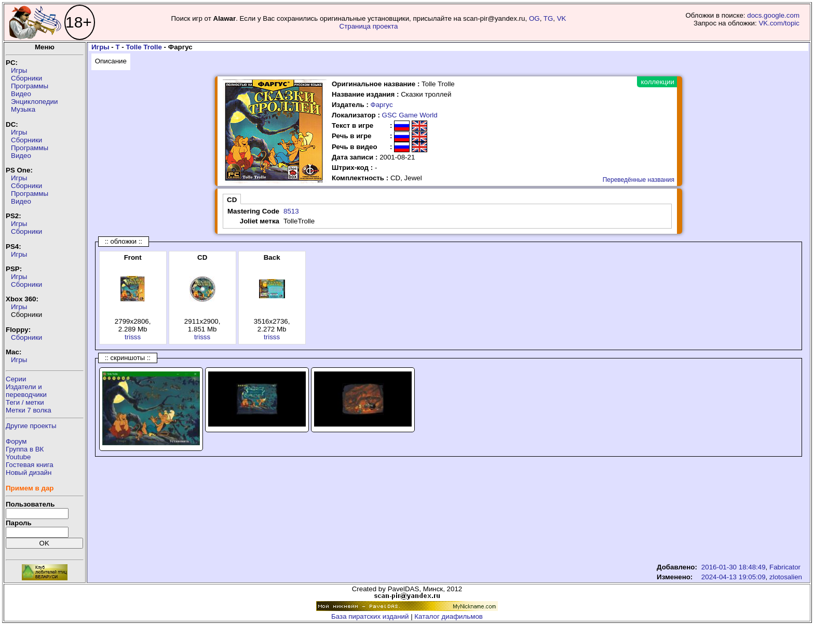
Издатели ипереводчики (26, 390)
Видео (21, 94)
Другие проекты (31, 426)
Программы (29, 86)
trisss (133, 337)
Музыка (23, 109)
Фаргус (382, 105)
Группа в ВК (25, 449)
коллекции (657, 82)
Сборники (26, 78)
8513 (291, 211)
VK (561, 18)
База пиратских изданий (370, 616)
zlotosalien (785, 577)
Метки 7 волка (28, 410)
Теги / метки (25, 402)
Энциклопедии (34, 101)
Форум (16, 441)
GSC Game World (410, 115)
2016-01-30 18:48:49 (733, 567)
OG (534, 18)
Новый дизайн (28, 472)
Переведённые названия (638, 179)
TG (548, 18)
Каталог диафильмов (448, 616)
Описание (111, 61)
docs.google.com (773, 15)
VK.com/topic (778, 23)
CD (232, 200)
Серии (16, 379)
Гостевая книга (29, 465)
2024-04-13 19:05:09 (733, 577)
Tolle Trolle (144, 47)
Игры (19, 70)
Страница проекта (369, 26)
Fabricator (785, 567)
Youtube (18, 457)
